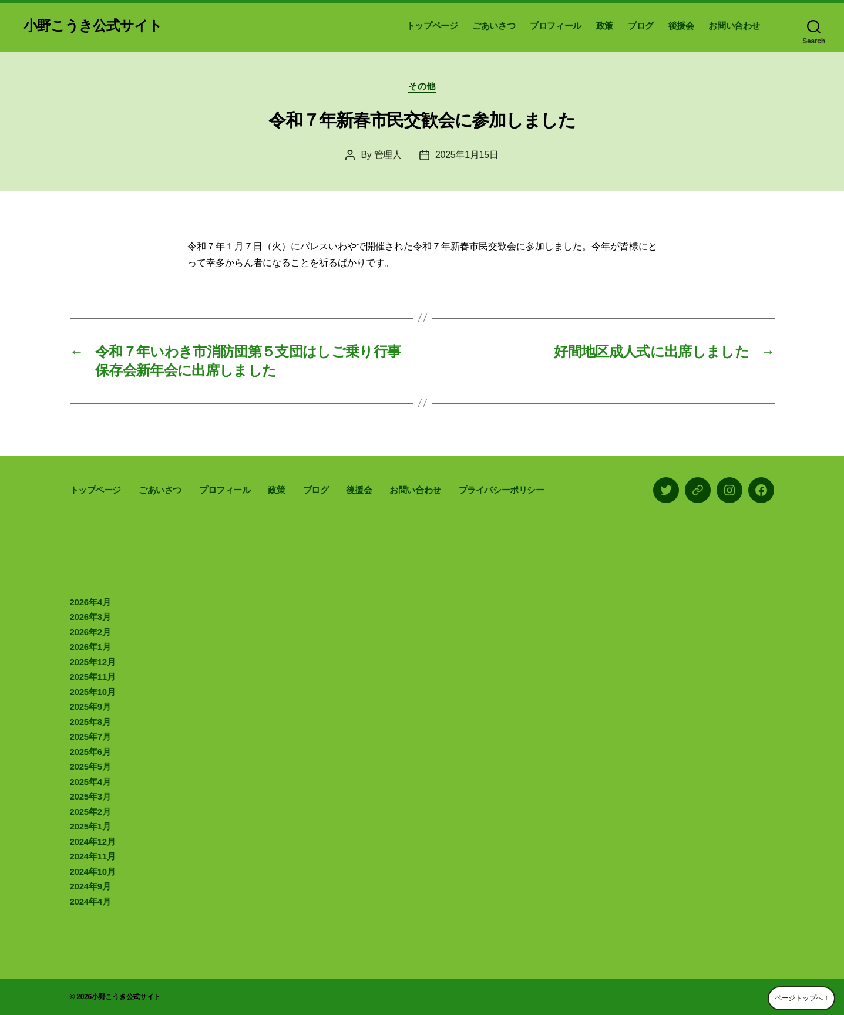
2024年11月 (93, 856)
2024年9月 (90, 886)
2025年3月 (90, 796)
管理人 (388, 155)
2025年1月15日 (467, 155)
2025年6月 (90, 752)
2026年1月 (90, 647)
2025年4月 (90, 782)
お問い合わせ (734, 26)
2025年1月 (90, 826)
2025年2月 (90, 812)
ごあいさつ (493, 26)
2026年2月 (90, 632)
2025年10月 (93, 692)
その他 (422, 86)
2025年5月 (90, 766)
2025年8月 (90, 722)
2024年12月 (93, 842)
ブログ (641, 26)
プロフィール (555, 26)
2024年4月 (90, 901)
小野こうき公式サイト (92, 26)
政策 (604, 26)
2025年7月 (90, 736)
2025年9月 (90, 706)
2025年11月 (93, 677)
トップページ (432, 26)
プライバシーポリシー (501, 490)
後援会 (681, 26)
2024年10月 (93, 871)
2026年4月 (90, 602)
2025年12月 (93, 662)
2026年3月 (90, 617)
